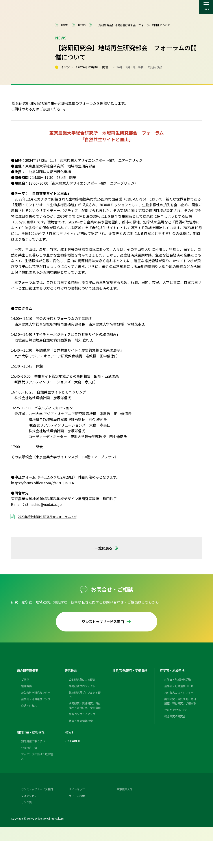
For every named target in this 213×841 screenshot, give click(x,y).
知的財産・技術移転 (32, 741)
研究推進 (72, 675)
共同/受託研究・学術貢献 (132, 675)
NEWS (78, 25)
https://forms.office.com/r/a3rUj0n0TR (42, 482)
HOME (62, 25)
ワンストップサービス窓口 (107, 621)
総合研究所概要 (29, 675)
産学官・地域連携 (174, 675)
